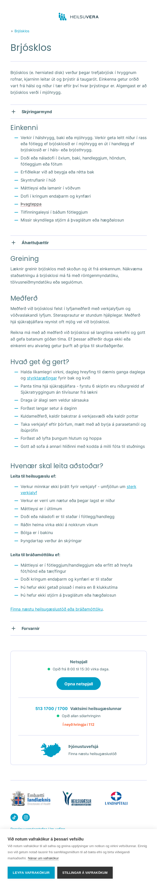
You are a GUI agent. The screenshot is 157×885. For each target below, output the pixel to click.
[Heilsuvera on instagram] (26, 818)
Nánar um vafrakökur (43, 858)
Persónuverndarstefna (28, 829)
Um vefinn (56, 829)
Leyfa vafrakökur (31, 873)
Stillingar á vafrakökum (85, 873)
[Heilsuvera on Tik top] (14, 818)
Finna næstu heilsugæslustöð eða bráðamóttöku (56, 609)
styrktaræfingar (42, 377)
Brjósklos (22, 31)
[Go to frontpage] (78, 17)
